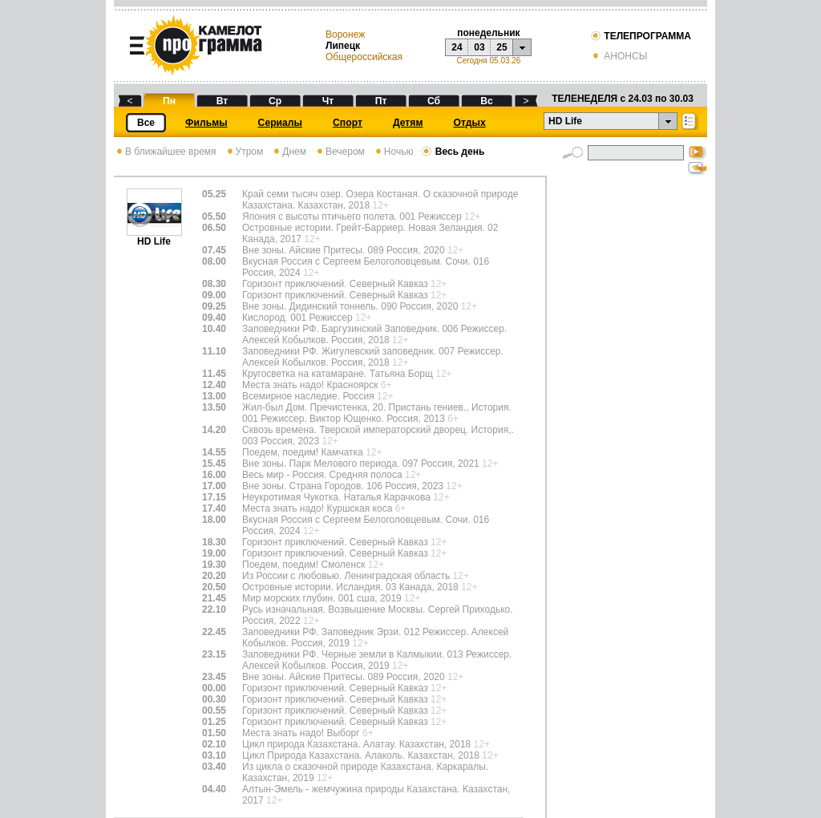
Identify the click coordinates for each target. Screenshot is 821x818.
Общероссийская (364, 57)
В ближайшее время (165, 151)
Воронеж (345, 34)
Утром (244, 151)
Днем (288, 151)
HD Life (154, 237)
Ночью (393, 151)
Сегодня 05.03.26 (488, 60)
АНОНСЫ (618, 56)
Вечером (339, 151)
